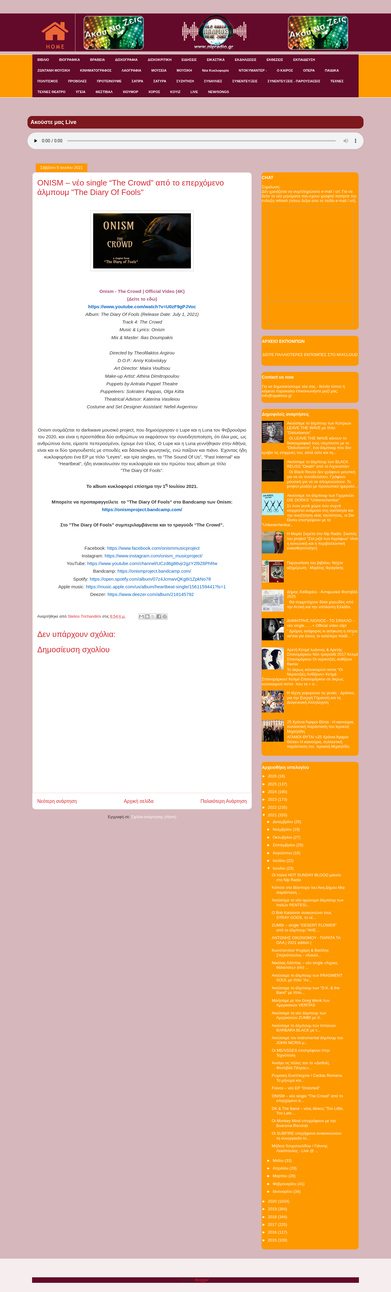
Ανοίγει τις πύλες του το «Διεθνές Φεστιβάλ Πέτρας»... (300, 1065)
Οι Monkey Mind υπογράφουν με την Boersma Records (304, 1123)
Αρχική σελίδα (138, 801)
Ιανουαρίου (283, 1191)
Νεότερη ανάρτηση (57, 801)
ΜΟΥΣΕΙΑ (159, 70)
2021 (273, 815)
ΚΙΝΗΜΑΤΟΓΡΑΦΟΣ (95, 70)
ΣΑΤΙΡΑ (137, 81)
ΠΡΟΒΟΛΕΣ (77, 81)
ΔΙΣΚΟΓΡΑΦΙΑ (126, 60)
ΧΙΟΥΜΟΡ (130, 92)
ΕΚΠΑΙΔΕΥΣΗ (304, 60)
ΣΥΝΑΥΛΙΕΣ (213, 81)
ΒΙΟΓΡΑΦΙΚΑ (69, 60)
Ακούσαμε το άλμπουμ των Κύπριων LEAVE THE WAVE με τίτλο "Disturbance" (319, 428)
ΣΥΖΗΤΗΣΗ (185, 81)
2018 (273, 1217)
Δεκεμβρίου (283, 821)
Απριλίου (281, 1168)
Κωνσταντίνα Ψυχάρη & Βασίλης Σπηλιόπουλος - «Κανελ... (300, 952)
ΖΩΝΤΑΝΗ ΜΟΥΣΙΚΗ (54, 70)
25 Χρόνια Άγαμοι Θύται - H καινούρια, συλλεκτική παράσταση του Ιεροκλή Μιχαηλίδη (320, 727)
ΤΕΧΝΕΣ (337, 81)
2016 (273, 1232)
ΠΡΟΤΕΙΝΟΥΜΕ (109, 81)
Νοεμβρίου (283, 829)
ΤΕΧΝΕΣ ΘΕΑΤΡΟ (52, 92)
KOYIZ (175, 92)
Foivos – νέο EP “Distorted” (296, 1088)
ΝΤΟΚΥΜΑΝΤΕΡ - (253, 70)
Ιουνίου (280, 868)
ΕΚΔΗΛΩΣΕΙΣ (246, 60)
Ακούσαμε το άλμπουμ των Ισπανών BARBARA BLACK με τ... (304, 1028)
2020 (273, 1201)
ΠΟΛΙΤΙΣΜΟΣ (48, 81)
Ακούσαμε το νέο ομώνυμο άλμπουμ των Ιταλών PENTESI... (307, 902)
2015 (273, 1240)
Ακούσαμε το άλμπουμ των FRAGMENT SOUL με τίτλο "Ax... (307, 978)
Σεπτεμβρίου (284, 845)
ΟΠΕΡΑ (309, 70)
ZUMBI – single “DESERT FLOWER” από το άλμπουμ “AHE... (304, 927)
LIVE (194, 92)
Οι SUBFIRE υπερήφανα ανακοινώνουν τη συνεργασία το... (307, 1135)
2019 (273, 1209)
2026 (273, 776)
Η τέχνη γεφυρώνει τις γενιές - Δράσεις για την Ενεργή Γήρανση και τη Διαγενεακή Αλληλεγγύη (320, 698)
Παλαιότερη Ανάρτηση (223, 801)
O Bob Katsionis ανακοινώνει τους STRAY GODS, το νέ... (301, 915)
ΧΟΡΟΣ (154, 92)
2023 (273, 799)
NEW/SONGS (218, 92)
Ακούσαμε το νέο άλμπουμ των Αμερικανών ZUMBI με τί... (299, 1015)
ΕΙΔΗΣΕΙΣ (189, 60)
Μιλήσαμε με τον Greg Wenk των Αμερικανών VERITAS (301, 1003)
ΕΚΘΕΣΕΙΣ (275, 60)
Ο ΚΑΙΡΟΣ (285, 70)
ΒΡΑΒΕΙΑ (97, 60)
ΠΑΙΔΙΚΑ (332, 70)
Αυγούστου (283, 853)
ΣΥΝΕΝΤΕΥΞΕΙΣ (245, 81)
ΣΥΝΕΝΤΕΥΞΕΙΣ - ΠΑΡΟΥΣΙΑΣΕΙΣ (294, 81)
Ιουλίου (280, 860)
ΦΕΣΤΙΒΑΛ (104, 92)
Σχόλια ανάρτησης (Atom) (153, 817)
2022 (273, 807)
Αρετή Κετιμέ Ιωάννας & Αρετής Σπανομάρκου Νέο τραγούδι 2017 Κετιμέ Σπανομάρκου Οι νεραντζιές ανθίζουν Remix (322, 656)
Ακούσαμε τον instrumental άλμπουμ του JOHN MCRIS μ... (307, 1040)
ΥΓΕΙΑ (80, 92)
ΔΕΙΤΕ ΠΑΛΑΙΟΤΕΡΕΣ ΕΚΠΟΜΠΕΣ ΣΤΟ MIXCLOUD (309, 354)
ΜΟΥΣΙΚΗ (184, 70)
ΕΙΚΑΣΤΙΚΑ (216, 60)
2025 (273, 784)
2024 (273, 791)
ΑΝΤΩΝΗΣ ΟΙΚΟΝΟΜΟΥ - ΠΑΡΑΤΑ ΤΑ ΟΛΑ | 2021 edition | (306, 940)
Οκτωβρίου (283, 837)
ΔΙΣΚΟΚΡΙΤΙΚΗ (160, 60)
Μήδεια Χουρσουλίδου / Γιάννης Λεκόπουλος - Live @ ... (299, 1148)
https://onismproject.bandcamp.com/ (154, 571)
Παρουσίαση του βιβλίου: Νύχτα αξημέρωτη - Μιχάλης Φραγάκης (315, 565)
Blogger (201, 1280)
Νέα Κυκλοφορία (215, 70)
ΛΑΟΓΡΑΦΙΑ (131, 70)
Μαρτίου (281, 1176)
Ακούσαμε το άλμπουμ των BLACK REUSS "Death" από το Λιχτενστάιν (318, 464)
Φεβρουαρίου (285, 1184)
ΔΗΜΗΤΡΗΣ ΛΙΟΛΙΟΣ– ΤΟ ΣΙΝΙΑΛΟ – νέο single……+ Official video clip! (321, 623)
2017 (273, 1224)
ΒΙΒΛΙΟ (43, 60)
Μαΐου (279, 1160)
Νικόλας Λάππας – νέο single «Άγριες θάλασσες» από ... (305, 965)
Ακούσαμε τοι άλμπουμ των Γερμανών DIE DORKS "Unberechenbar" (320, 498)
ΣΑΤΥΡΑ (159, 81)
